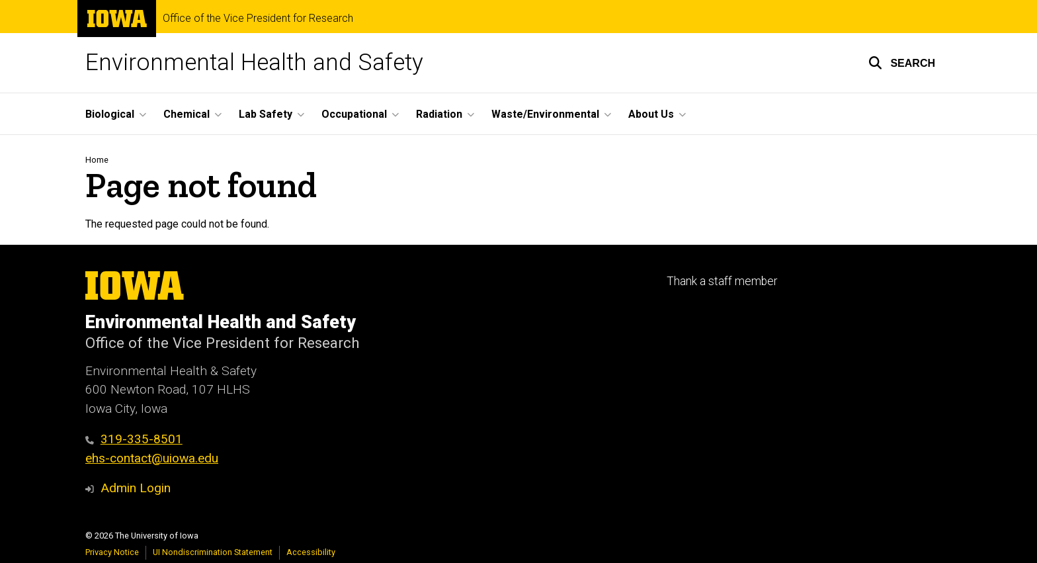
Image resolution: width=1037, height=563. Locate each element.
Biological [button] (109, 114)
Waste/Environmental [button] (545, 114)
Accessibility (310, 552)
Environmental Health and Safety (254, 62)
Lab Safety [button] (265, 114)
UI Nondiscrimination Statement (212, 552)
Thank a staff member (722, 281)
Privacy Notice (112, 552)
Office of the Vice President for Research (258, 18)
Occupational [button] (354, 114)
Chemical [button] (186, 114)
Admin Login (136, 488)
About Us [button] (651, 114)
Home (96, 160)
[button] (902, 63)
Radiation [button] (439, 114)
